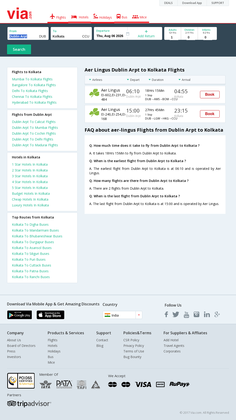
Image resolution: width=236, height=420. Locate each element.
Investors (14, 357)
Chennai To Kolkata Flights (32, 96)
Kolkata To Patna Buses (30, 271)
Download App (192, 3)
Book (210, 94)
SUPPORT (217, 3)
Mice (51, 362)
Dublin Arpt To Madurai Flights (35, 145)
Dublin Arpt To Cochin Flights (34, 133)
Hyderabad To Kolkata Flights (34, 102)
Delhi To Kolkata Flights (30, 91)
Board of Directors (21, 345)
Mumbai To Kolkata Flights (32, 79)
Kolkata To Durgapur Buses (33, 242)
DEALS (168, 3)
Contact (102, 340)
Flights (52, 340)
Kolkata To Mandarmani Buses (35, 230)
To (55, 31)
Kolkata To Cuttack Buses (31, 265)
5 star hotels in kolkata (30, 187)
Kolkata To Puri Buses (29, 259)
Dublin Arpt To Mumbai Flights (35, 127)
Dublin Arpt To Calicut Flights (34, 122)
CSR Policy (131, 340)
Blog (99, 345)
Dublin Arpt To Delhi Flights (32, 139)
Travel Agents (174, 345)
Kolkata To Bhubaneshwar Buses (37, 236)
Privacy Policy (133, 345)
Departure (103, 30)
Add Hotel (171, 340)
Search (19, 49)
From (13, 31)
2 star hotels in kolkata (30, 170)
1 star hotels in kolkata (30, 164)
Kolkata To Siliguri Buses (30, 253)
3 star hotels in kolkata (30, 176)
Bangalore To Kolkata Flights (34, 85)
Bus (51, 357)
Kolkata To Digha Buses (30, 224)
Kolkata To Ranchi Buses (31, 277)
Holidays (54, 351)
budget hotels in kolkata (31, 193)
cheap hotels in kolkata (30, 199)
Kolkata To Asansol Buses (32, 248)
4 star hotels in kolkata (30, 182)
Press (11, 351)
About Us (14, 340)
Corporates (172, 351)
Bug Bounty (132, 357)
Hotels (52, 345)
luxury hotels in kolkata (30, 205)
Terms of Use (133, 351)
